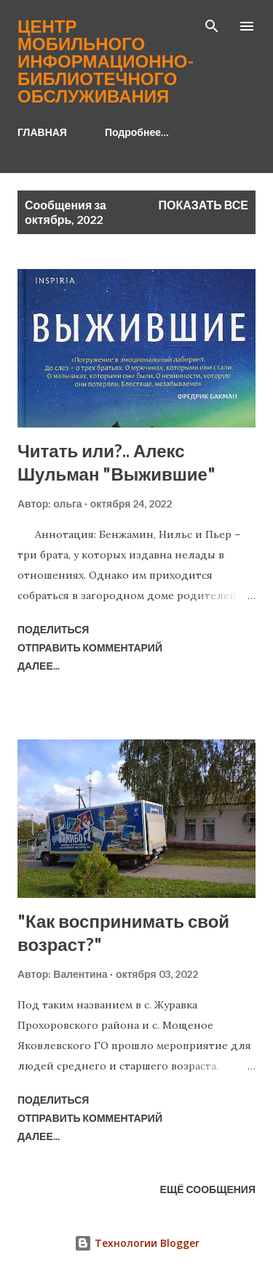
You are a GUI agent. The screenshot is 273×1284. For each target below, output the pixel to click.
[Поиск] (212, 26)
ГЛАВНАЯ (42, 132)
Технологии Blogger (136, 1243)
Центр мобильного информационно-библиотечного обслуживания (105, 60)
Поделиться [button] (53, 629)
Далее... (38, 665)
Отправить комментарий (89, 647)
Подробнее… (137, 132)
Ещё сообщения (208, 1189)
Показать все (204, 205)
